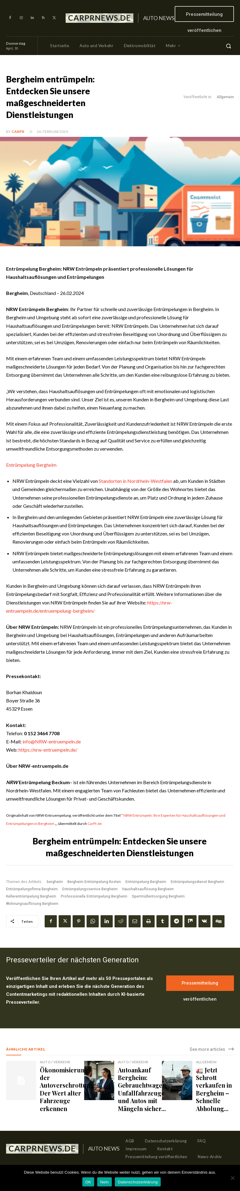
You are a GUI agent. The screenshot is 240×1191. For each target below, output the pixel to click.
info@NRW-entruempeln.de (51, 741)
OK (88, 1182)
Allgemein (225, 97)
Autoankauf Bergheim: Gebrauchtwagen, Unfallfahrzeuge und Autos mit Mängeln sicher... (137, 1082)
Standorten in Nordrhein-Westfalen (135, 481)
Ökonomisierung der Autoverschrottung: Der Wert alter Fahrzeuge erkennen (61, 1082)
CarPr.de (94, 823)
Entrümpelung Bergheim (31, 465)
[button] (228, 45)
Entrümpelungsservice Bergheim (90, 889)
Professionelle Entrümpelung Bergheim (94, 896)
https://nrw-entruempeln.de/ (48, 750)
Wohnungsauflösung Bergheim (32, 904)
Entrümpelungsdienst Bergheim (197, 882)
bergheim (55, 882)
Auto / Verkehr (53, 1062)
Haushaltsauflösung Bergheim (148, 889)
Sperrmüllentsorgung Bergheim (158, 896)
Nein (104, 1182)
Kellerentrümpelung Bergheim (31, 896)
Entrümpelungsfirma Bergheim (32, 889)
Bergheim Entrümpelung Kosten (94, 882)
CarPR (18, 131)
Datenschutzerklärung (138, 1182)
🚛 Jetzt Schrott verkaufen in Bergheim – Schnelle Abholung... (213, 1079)
